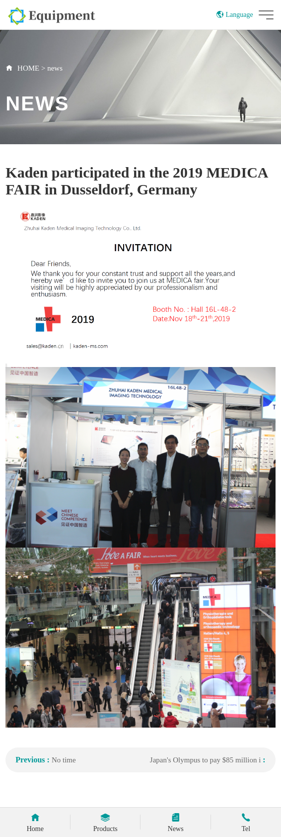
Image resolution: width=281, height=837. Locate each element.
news (55, 68)
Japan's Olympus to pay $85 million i (205, 760)
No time (64, 760)
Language (234, 14)
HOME (28, 68)
